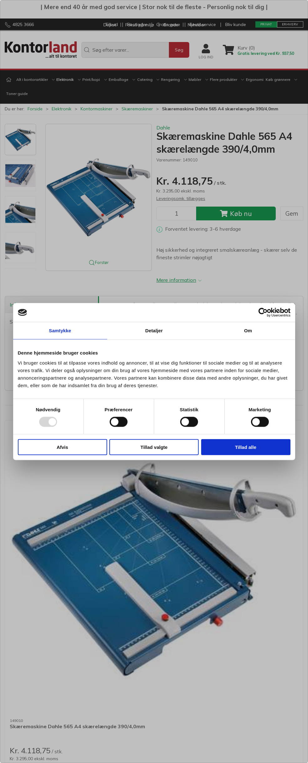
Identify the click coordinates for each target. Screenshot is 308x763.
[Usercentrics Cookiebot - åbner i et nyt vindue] (263, 312)
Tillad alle (245, 447)
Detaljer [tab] (154, 330)
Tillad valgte (153, 447)
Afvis (62, 447)
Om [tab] (248, 330)
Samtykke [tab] (60, 330)
